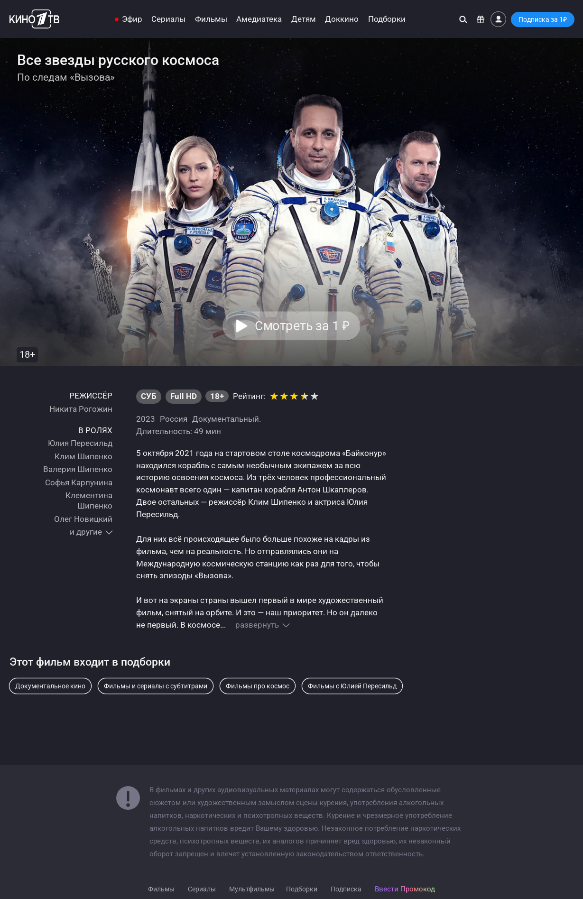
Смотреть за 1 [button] (302, 326)
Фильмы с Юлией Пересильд (352, 686)
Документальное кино (50, 686)
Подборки (387, 19)
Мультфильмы (252, 889)
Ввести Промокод (405, 889)
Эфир (132, 19)
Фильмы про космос (257, 686)
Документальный (225, 419)
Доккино (342, 19)
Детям (303, 19)
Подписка (346, 889)
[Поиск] (463, 19)
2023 (145, 419)
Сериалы (168, 19)
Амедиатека (259, 19)
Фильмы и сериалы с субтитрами (155, 686)
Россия (173, 419)
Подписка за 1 (542, 19)
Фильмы (211, 19)
